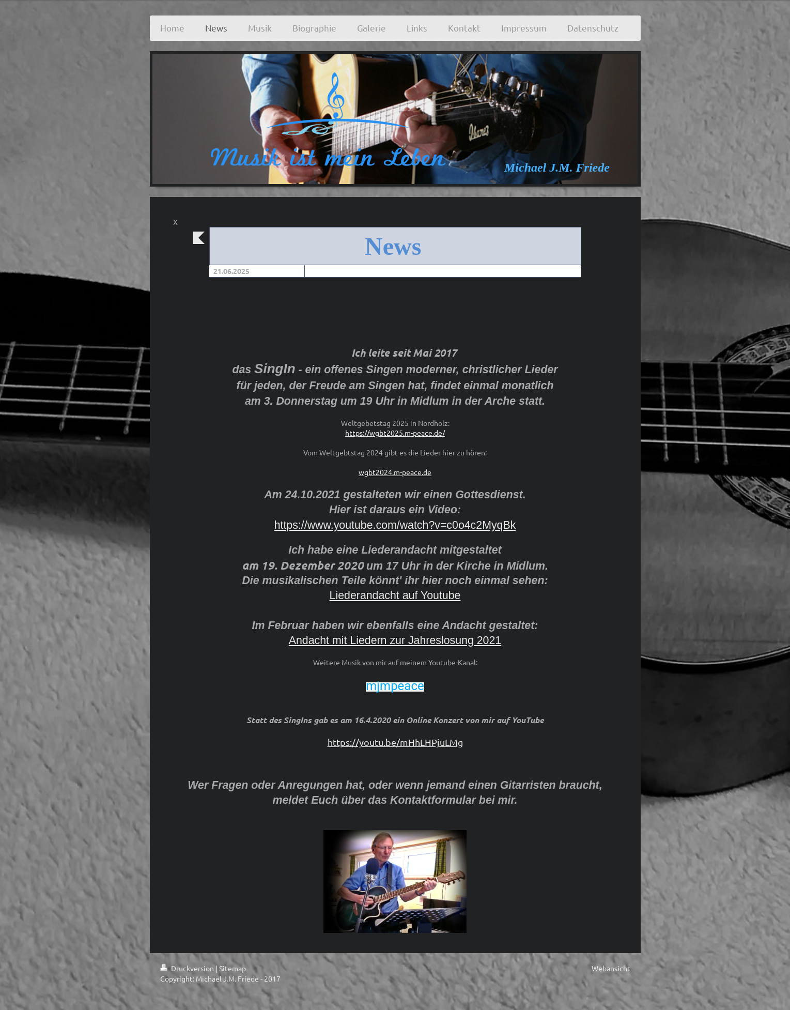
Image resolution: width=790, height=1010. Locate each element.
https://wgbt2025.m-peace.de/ (395, 432)
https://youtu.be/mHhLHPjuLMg (395, 742)
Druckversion (187, 968)
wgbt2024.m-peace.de (395, 472)
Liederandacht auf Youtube (395, 595)
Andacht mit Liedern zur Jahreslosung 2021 (395, 640)
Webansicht (611, 968)
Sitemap (232, 968)
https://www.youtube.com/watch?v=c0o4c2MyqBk (395, 525)
